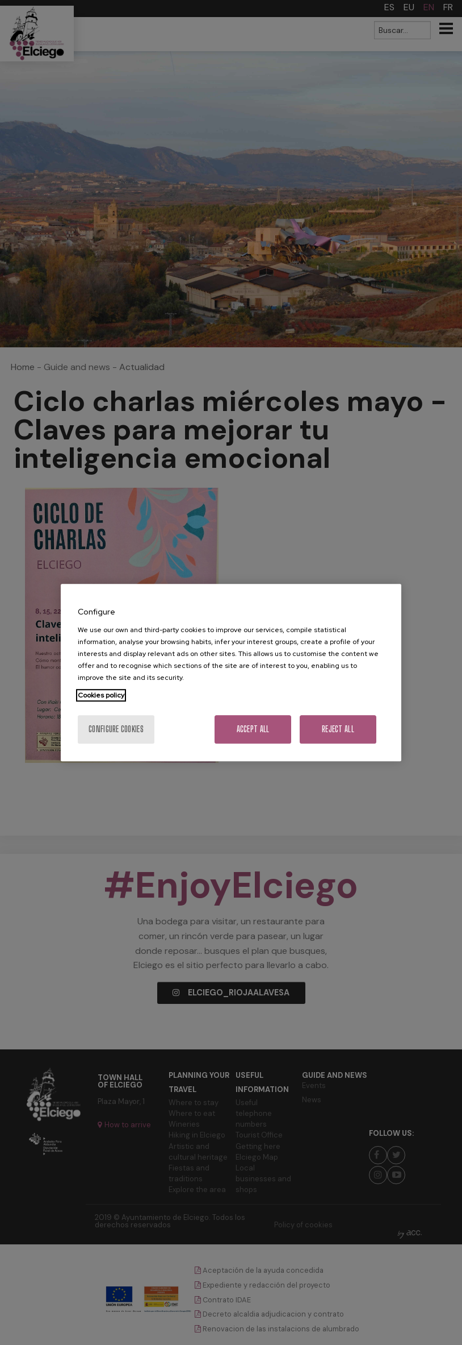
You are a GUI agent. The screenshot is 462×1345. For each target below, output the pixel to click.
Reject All (338, 729)
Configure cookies (116, 729)
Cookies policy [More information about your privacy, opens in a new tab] (101, 695)
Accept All (253, 729)
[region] (231, 672)
